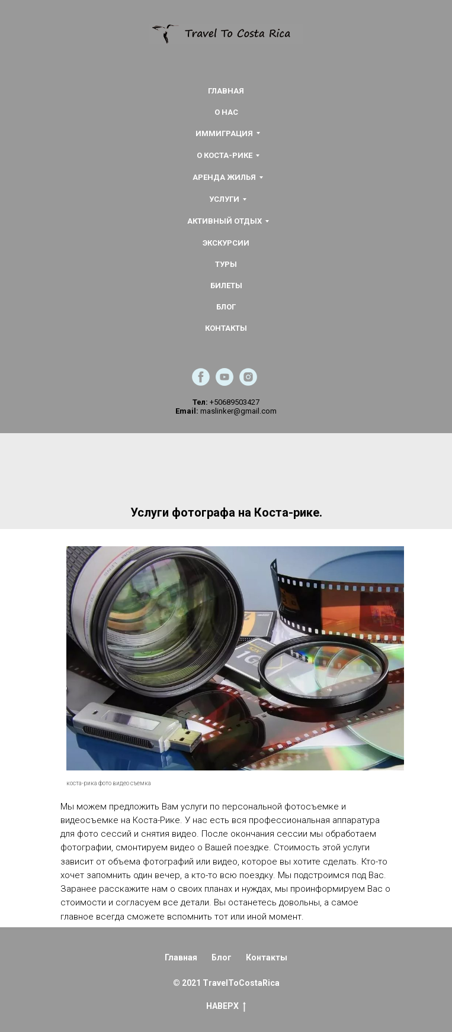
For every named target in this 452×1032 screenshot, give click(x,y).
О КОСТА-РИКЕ (224, 155)
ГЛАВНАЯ (226, 90)
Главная (181, 957)
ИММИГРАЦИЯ (224, 133)
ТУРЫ (226, 264)
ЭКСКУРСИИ (226, 242)
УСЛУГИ (224, 199)
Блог (221, 957)
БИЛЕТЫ (226, 285)
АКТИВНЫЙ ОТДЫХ (224, 221)
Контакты (266, 957)
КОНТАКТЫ (226, 328)
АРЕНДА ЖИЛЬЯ (224, 177)
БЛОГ (226, 306)
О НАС (226, 112)
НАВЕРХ (226, 1006)
